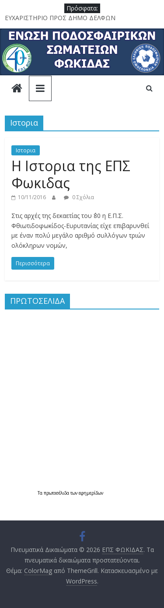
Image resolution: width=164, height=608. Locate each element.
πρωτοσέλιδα (57, 493)
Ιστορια (25, 150)
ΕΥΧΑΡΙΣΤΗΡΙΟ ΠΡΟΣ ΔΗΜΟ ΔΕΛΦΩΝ (60, 18)
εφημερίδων (91, 493)
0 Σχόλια (79, 197)
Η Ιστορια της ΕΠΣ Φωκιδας (70, 174)
